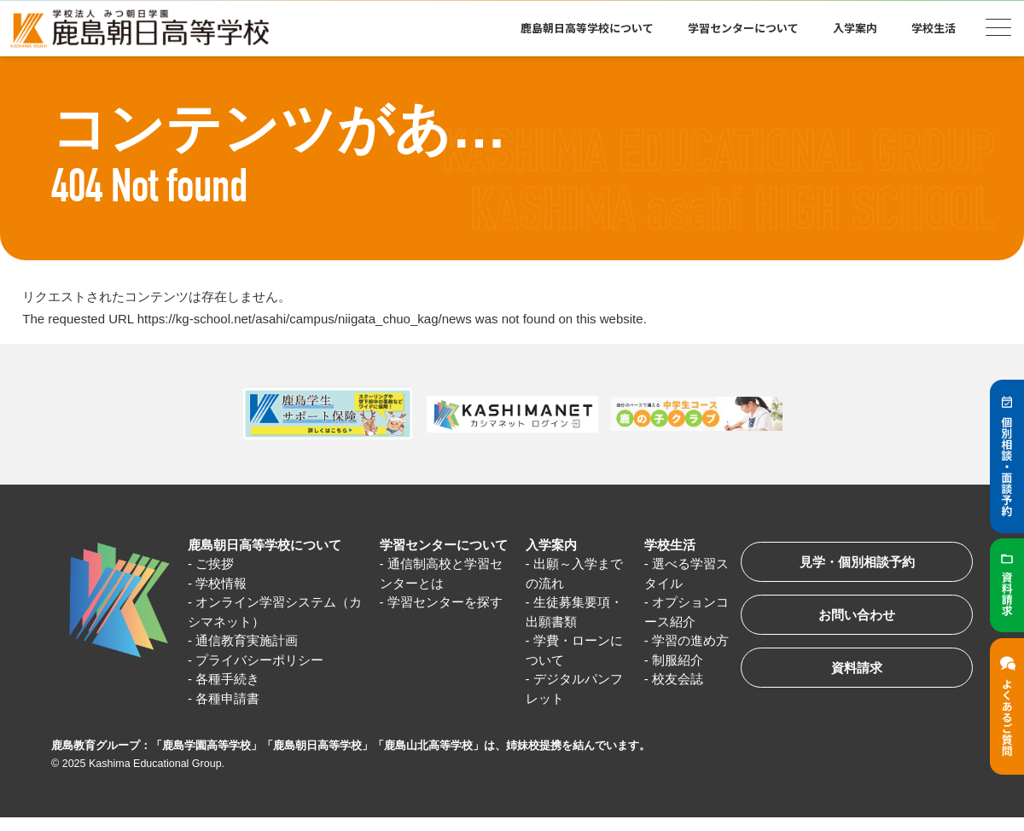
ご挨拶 (214, 563)
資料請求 (856, 667)
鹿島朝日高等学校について (587, 28)
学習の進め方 (690, 640)
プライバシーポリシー (259, 660)
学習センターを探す (445, 602)
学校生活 (933, 28)
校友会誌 (677, 678)
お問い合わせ (856, 614)
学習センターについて (743, 28)
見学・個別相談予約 (857, 562)
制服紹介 (677, 660)
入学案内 (855, 28)
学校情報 (221, 583)
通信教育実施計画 (246, 640)
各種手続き (227, 678)
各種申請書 (227, 698)
